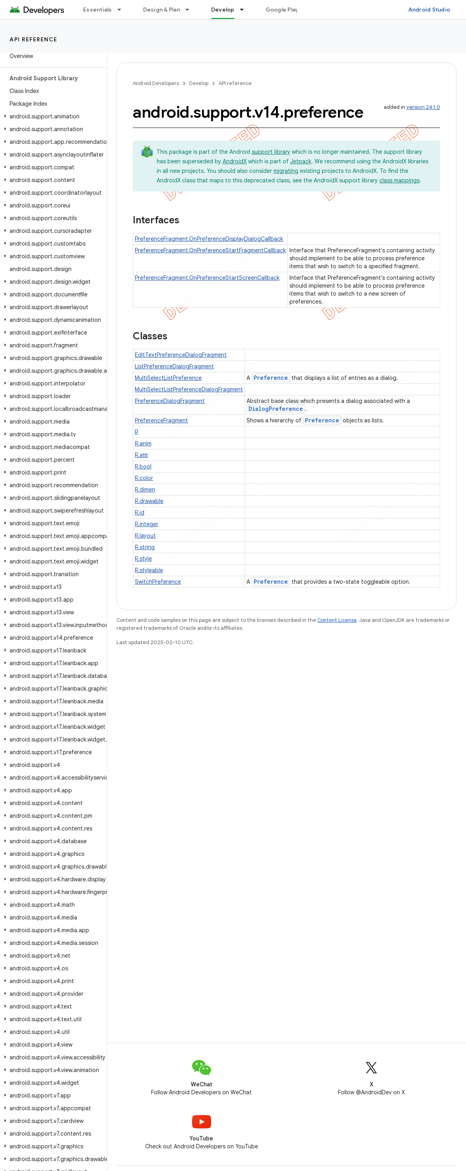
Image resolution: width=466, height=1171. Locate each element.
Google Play (282, 9)
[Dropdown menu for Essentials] (123, 9)
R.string (145, 547)
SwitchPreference (158, 581)
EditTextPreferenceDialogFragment (181, 354)
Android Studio (429, 9)
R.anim (143, 443)
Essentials (97, 9)
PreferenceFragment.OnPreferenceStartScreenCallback (207, 277)
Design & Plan (161, 9)
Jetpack (300, 161)
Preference (271, 377)
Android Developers (156, 83)
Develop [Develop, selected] (223, 9)
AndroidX (235, 161)
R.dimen (145, 489)
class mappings (399, 180)
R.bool (143, 466)
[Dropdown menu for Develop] (245, 9)
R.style (143, 558)
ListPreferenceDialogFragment (174, 366)
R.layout (145, 535)
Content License (337, 620)
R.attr (141, 455)
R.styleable (149, 570)
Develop (198, 83)
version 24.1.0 (423, 107)
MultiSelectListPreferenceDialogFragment (189, 389)
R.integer (146, 524)
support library (271, 151)
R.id (139, 512)
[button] (52, 116)
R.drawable (149, 501)
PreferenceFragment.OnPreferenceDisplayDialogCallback (209, 238)
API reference (34, 39)
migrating (286, 170)
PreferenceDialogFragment (170, 401)
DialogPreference (276, 408)
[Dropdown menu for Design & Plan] (191, 9)
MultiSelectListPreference (168, 377)
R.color (144, 478)
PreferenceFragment (161, 420)
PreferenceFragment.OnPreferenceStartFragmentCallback (210, 250)
